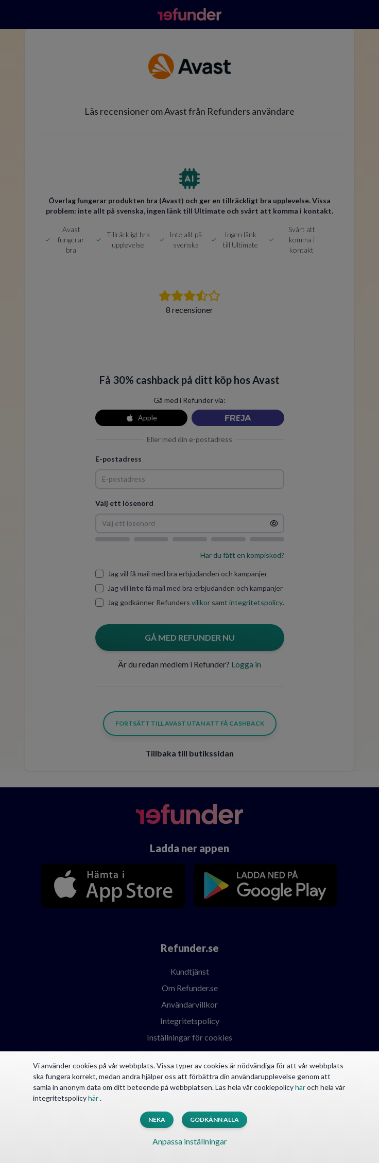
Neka (156, 1119)
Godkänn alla (214, 1119)
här (301, 1087)
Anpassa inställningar (189, 1141)
